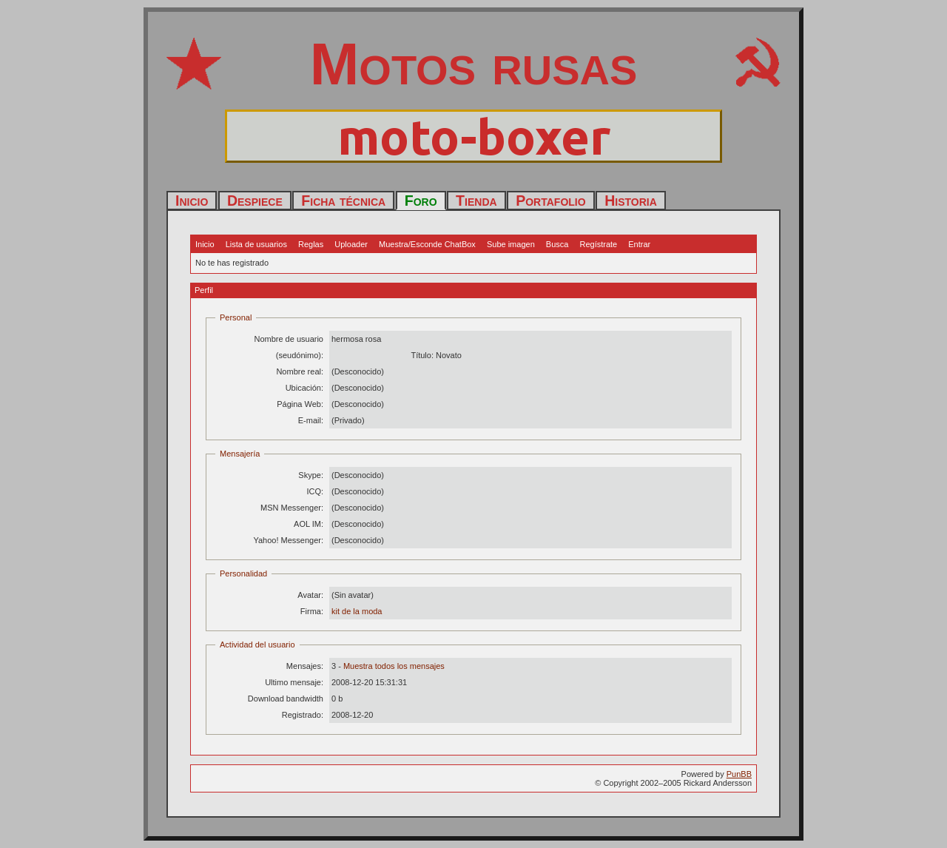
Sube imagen (511, 244)
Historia (630, 200)
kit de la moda (356, 611)
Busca (557, 244)
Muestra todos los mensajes (394, 666)
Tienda (476, 200)
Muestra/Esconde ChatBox (427, 244)
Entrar (639, 244)
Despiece (255, 200)
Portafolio (550, 200)
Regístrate (598, 244)
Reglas (310, 244)
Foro (421, 200)
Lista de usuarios (256, 244)
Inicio (191, 200)
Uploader (351, 244)
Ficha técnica (343, 200)
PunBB (739, 774)
